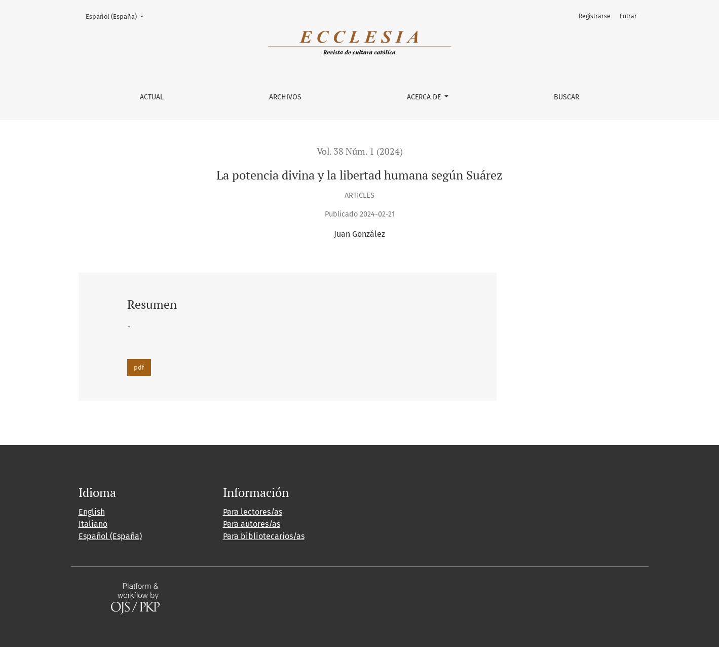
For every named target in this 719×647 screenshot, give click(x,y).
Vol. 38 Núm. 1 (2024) (360, 151)
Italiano (93, 524)
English (92, 512)
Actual (152, 97)
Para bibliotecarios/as (264, 536)
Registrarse (595, 16)
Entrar (628, 16)
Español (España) (117, 15)
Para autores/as (251, 524)
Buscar (566, 97)
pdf (139, 367)
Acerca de (425, 97)
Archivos (285, 97)
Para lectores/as (252, 512)
